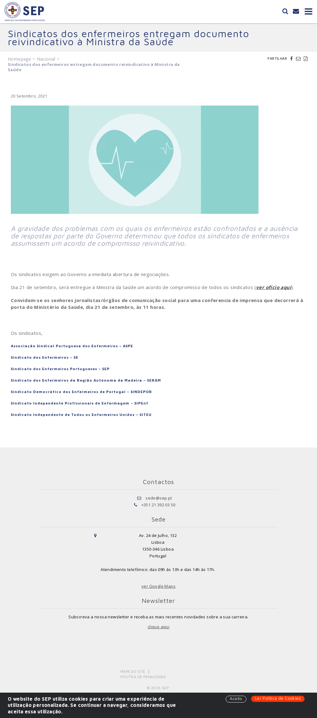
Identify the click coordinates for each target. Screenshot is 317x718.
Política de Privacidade (143, 677)
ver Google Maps (158, 586)
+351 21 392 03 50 (158, 505)
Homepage (19, 59)
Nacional (46, 59)
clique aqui (158, 626)
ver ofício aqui (273, 287)
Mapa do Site (132, 671)
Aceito (236, 698)
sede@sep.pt (158, 498)
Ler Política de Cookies (278, 698)
